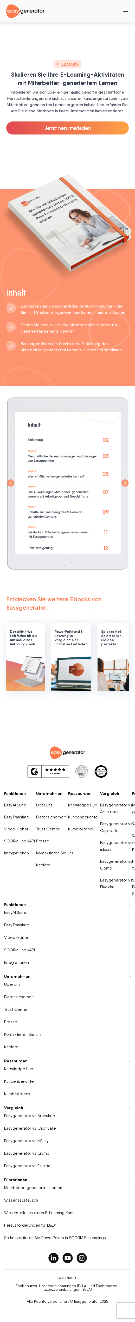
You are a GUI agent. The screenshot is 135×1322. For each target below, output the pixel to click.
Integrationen (16, 852)
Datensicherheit (51, 817)
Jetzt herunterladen (67, 128)
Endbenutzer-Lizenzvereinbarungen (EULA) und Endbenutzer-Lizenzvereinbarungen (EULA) (67, 1287)
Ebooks (67, 64)
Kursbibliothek (81, 829)
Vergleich (109, 793)
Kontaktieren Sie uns (55, 852)
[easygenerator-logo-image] (25, 10)
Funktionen (15, 793)
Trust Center (48, 829)
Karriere (43, 864)
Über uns (44, 805)
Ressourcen (80, 793)
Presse (42, 841)
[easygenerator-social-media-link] (53, 1258)
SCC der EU (68, 1278)
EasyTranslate (16, 817)
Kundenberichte (83, 817)
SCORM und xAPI (19, 841)
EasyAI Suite (15, 805)
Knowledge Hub (82, 805)
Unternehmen (49, 793)
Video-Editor (16, 829)
